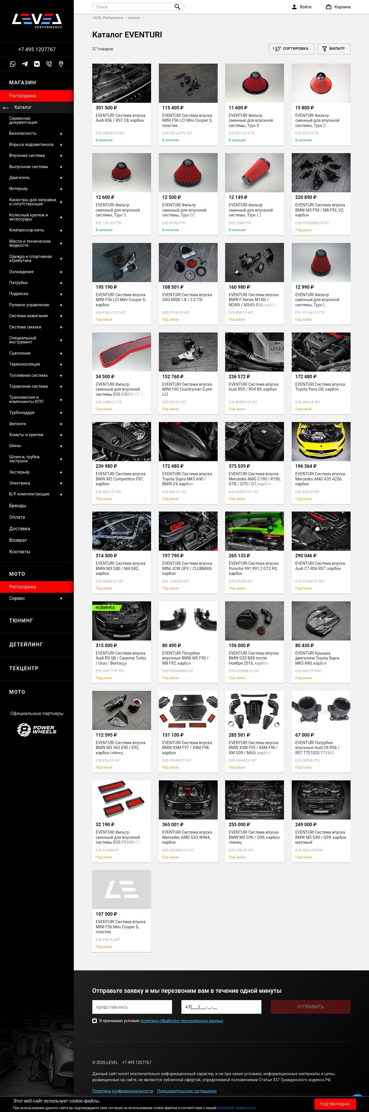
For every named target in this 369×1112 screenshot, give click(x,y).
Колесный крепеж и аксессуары (37, 217)
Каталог (23, 107)
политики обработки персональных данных (181, 1020)
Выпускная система (37, 166)
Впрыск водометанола (37, 144)
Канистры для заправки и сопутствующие (37, 202)
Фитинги (37, 424)
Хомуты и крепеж (37, 434)
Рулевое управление (37, 305)
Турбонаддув (37, 412)
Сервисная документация (23, 120)
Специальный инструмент (37, 340)
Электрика (37, 483)
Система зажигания (37, 316)
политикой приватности (236, 1108)
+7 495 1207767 (37, 49)
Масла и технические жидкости (37, 243)
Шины (37, 445)
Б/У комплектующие (37, 494)
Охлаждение (37, 272)
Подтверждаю (335, 1104)
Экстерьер (37, 472)
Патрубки (37, 282)
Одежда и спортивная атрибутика (37, 259)
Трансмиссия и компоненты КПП (37, 399)
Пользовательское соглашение (186, 1091)
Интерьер (37, 188)
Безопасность (37, 133)
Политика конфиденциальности (122, 1091)
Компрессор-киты (37, 230)
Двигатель (37, 177)
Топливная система (37, 375)
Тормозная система (37, 386)
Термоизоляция (37, 364)
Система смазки (37, 327)
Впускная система (37, 155)
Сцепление (37, 353)
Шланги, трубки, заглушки (37, 459)
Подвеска (37, 293)
